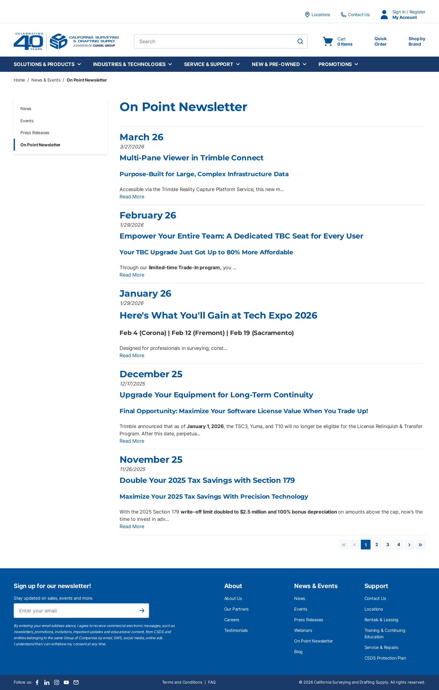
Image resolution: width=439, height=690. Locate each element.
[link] (344, 544)
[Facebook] (37, 682)
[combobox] (221, 41)
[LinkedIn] (47, 682)
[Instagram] (57, 682)
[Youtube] (66, 682)
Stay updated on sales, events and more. (53, 598)
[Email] (76, 682)
